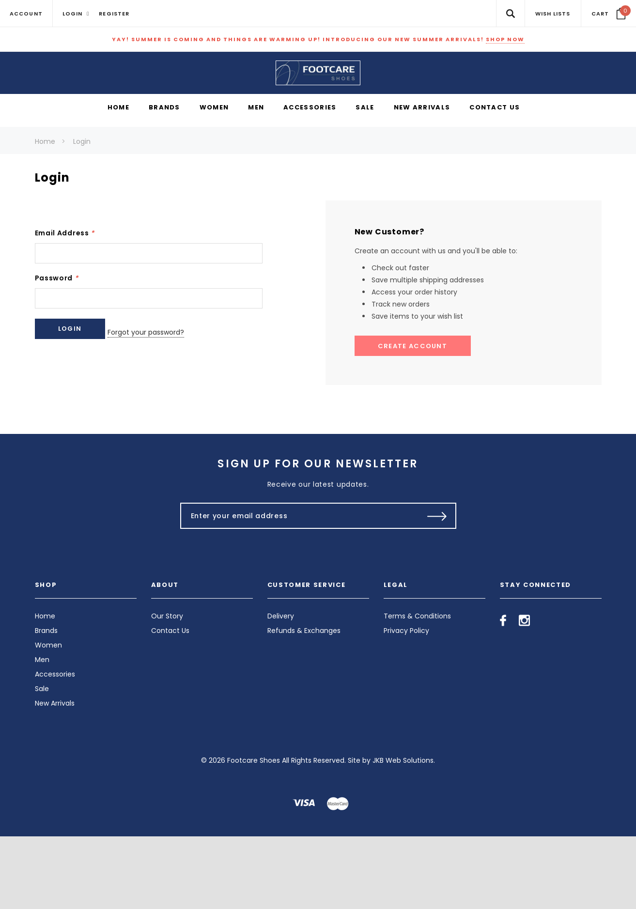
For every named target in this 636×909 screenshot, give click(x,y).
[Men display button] (256, 180)
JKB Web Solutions (403, 833)
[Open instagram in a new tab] (524, 693)
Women (48, 718)
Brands (46, 703)
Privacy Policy (406, 703)
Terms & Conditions (417, 688)
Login (82, 214)
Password (56, 350)
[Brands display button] (164, 180)
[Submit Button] (437, 588)
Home (45, 214)
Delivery (280, 688)
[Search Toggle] (510, 13)
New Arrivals (55, 776)
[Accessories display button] (309, 180)
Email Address (65, 305)
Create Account (412, 418)
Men (42, 732)
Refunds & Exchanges (304, 703)
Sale (42, 761)
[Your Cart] (608, 13)
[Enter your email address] (297, 588)
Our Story (167, 688)
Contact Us (170, 703)
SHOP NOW (505, 39)
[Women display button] (214, 180)
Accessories (55, 747)
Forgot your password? (162, 401)
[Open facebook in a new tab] (503, 693)
